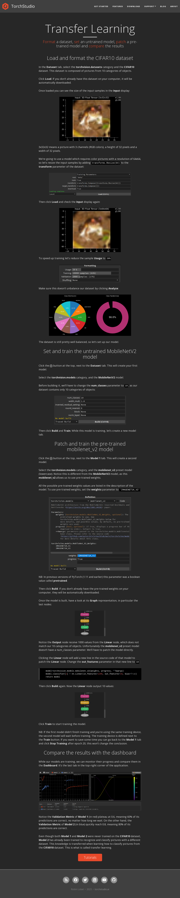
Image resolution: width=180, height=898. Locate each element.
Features (117, 6)
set (76, 41)
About (174, 6)
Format (49, 41)
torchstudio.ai (102, 889)
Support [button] (149, 6)
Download (133, 6)
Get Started (101, 6)
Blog (163, 6)
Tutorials (90, 857)
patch (121, 41)
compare (96, 45)
